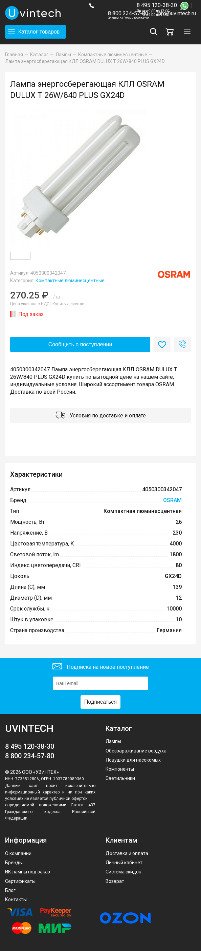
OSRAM (172, 500)
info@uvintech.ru (176, 13)
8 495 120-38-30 (157, 5)
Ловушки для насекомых (133, 760)
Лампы (113, 741)
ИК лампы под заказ (27, 871)
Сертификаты (20, 881)
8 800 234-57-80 (128, 13)
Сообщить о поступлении (80, 344)
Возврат (115, 881)
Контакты (16, 899)
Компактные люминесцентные (70, 280)
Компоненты (120, 769)
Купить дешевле (68, 304)
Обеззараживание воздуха (136, 750)
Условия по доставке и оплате (100, 416)
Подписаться (100, 702)
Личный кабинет (124, 862)
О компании (18, 853)
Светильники (120, 778)
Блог (10, 890)
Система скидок (123, 871)
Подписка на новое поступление (100, 667)
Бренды (14, 862)
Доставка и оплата (127, 853)
